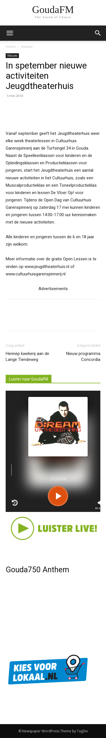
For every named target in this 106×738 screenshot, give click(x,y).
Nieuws (27, 46)
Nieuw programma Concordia (83, 356)
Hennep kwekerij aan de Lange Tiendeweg (27, 356)
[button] (98, 33)
